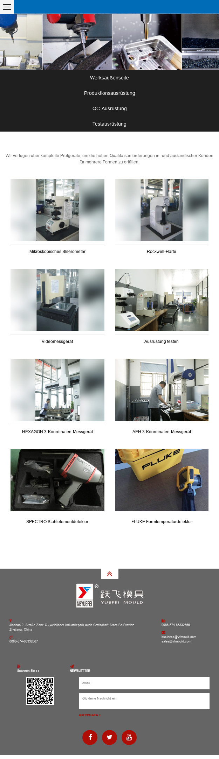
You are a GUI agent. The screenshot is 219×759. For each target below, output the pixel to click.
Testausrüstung (109, 124)
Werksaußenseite (109, 77)
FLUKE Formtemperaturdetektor (161, 521)
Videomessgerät (57, 341)
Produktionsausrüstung (109, 93)
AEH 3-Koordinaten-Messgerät (161, 431)
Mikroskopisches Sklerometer (57, 251)
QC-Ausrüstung (110, 108)
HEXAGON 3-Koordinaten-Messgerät (57, 431)
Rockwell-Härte (161, 251)
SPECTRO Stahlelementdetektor (57, 521)
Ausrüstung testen (161, 341)
